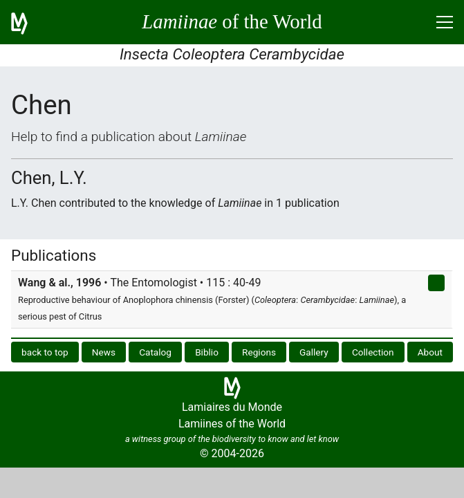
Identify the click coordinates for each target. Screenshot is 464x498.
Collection (373, 352)
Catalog (155, 352)
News (103, 352)
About (430, 352)
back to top (44, 352)
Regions (259, 352)
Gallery (313, 352)
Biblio (207, 352)
